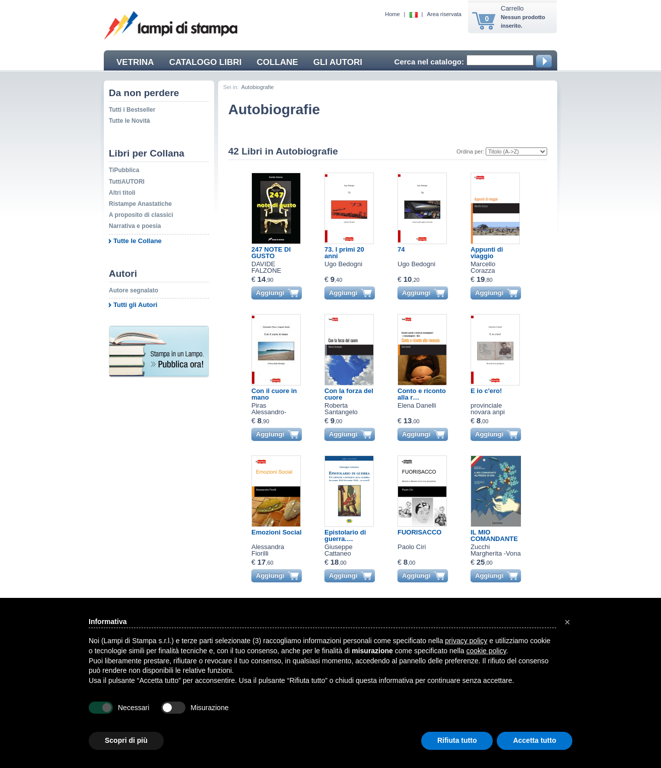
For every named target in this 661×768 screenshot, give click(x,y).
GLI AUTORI (337, 62)
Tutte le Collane (137, 241)
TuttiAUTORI (127, 181)
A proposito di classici (141, 214)
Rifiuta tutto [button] (457, 740)
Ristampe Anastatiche (140, 203)
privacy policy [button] (466, 641)
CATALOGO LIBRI (205, 62)
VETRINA (135, 62)
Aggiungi (270, 292)
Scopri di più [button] (126, 740)
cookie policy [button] (486, 651)
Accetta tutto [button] (534, 740)
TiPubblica (124, 170)
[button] (567, 622)
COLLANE (277, 62)
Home (392, 14)
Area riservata (444, 14)
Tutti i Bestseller (132, 109)
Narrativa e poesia (135, 225)
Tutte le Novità (129, 120)
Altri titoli (122, 192)
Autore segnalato (133, 290)
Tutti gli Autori (135, 305)
